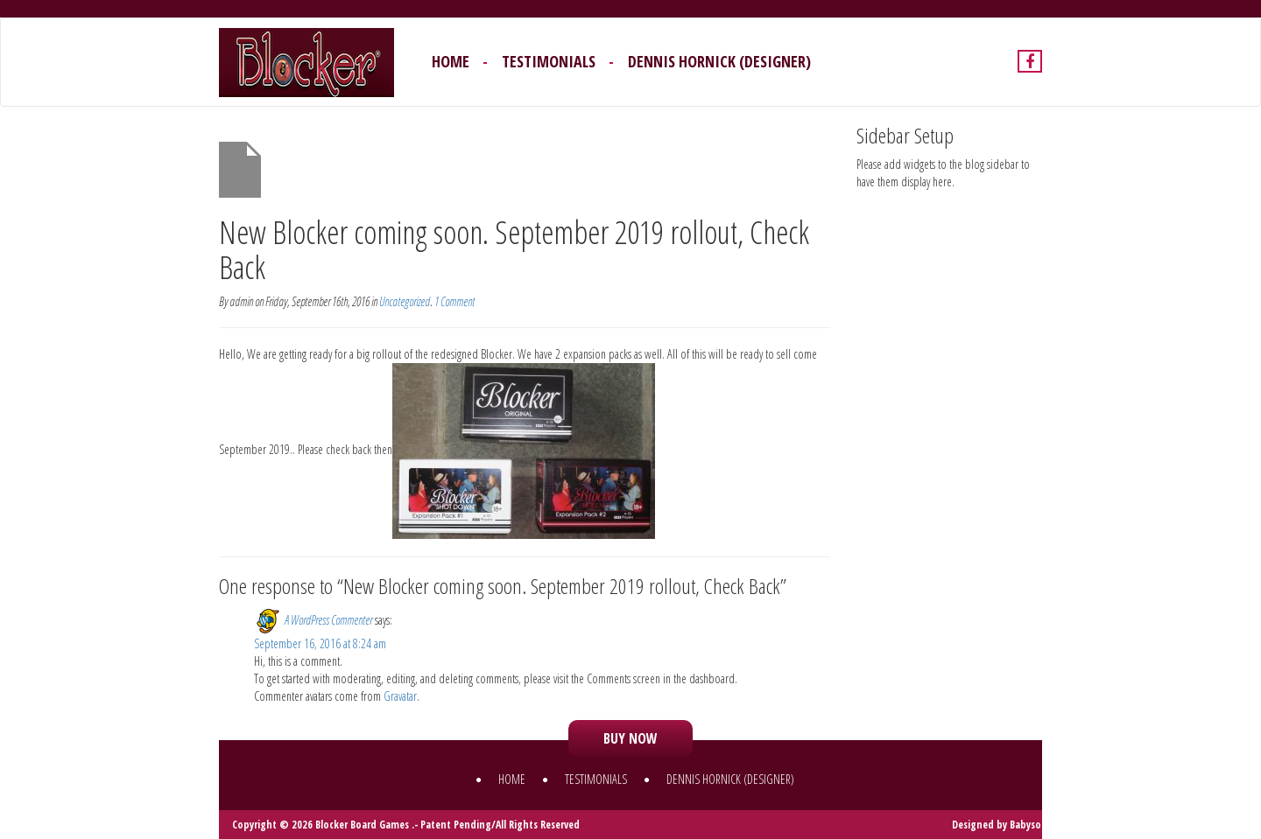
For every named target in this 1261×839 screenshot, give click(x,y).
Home (450, 61)
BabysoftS (1032, 824)
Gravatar (400, 696)
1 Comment (454, 301)
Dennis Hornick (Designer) (719, 61)
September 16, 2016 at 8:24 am (320, 643)
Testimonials (548, 61)
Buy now (630, 738)
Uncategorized (404, 301)
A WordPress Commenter (328, 619)
